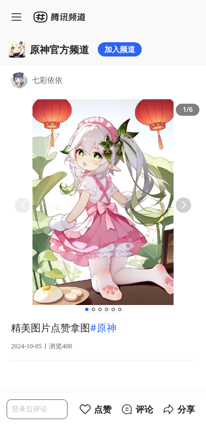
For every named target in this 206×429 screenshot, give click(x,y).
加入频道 (119, 49)
